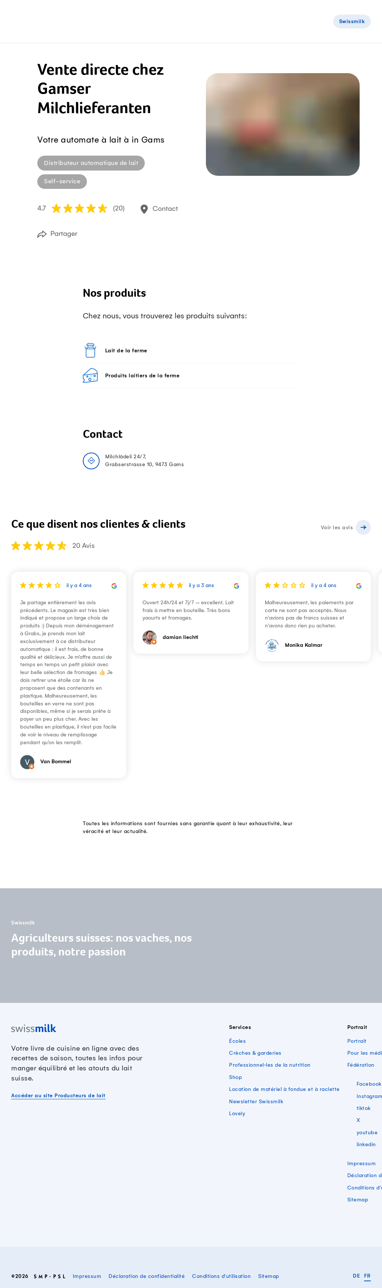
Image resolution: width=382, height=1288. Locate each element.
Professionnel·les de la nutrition (270, 1065)
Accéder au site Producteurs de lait (58, 1096)
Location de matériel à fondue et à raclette (284, 1089)
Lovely (237, 1114)
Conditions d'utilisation (221, 1276)
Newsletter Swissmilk (256, 1102)
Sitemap (358, 1200)
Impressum (361, 1164)
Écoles (237, 1041)
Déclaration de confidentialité (147, 1276)
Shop (235, 1077)
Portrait (357, 1041)
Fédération (361, 1065)
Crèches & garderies (255, 1053)
